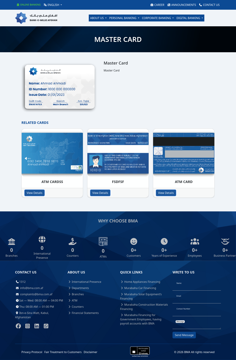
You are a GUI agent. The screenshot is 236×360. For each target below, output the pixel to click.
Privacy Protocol (31, 352)
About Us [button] (97, 18)
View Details (34, 199)
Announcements (181, 5)
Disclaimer (90, 352)
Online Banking (28, 4)
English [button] (51, 5)
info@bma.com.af (31, 295)
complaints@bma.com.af (36, 301)
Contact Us (209, 5)
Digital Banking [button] (188, 18)
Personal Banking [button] (123, 18)
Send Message (184, 342)
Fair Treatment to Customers (62, 352)
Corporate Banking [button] (157, 18)
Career (157, 5)
